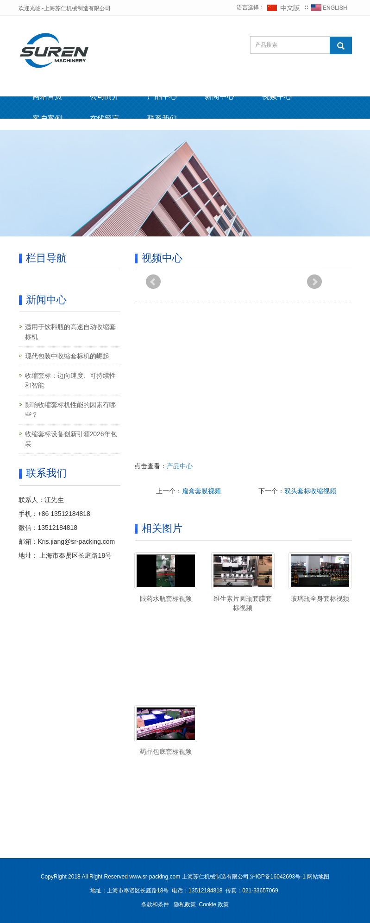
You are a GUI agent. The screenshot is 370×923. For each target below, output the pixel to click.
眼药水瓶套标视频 (166, 598)
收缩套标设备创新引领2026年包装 (71, 438)
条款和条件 (155, 904)
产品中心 (162, 96)
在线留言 (104, 118)
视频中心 (277, 96)
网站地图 (318, 876)
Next (314, 281)
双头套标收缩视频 (310, 491)
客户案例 (47, 118)
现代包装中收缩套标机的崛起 (67, 356)
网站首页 (47, 96)
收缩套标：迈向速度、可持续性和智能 (70, 380)
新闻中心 (219, 96)
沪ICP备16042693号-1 (278, 876)
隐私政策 (185, 904)
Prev (153, 281)
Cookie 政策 (214, 904)
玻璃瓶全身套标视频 (320, 598)
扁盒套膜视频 (201, 491)
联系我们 (162, 118)
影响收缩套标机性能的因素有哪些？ (70, 409)
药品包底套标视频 (166, 751)
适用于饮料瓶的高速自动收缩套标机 (70, 331)
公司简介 (104, 96)
